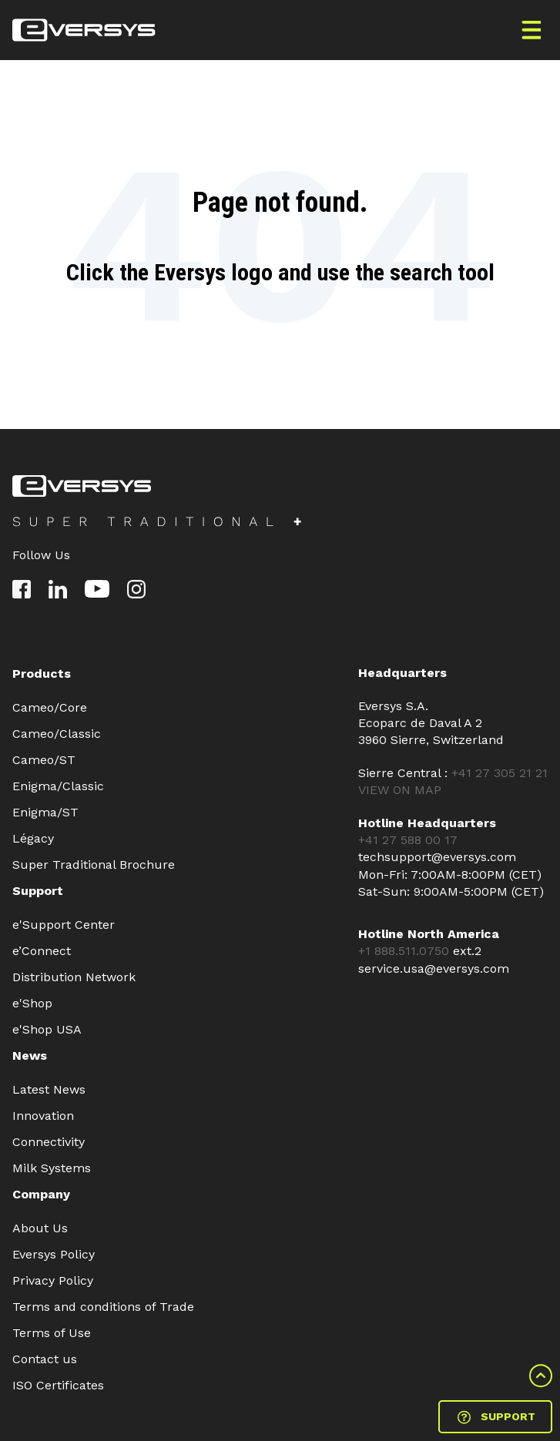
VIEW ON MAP (399, 789)
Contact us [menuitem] (44, 1359)
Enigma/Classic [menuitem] (58, 786)
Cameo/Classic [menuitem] (56, 733)
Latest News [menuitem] (49, 1089)
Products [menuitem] (41, 673)
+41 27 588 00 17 (408, 840)
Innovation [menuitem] (43, 1115)
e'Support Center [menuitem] (63, 924)
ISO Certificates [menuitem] (58, 1385)
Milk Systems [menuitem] (51, 1168)
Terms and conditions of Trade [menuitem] (103, 1306)
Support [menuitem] (37, 890)
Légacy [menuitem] (33, 838)
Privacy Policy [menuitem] (52, 1280)
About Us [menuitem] (40, 1228)
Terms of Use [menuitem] (51, 1332)
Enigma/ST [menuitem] (45, 812)
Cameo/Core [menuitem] (49, 707)
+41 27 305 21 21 (499, 773)
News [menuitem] (29, 1055)
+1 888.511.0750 (405, 950)
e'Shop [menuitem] (32, 1003)
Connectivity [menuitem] (48, 1141)
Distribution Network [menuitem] (74, 977)
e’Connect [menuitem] (41, 950)
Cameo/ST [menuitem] (43, 759)
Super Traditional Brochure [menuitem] (93, 864)
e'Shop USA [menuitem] (47, 1029)
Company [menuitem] (41, 1194)
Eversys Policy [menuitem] (53, 1254)
